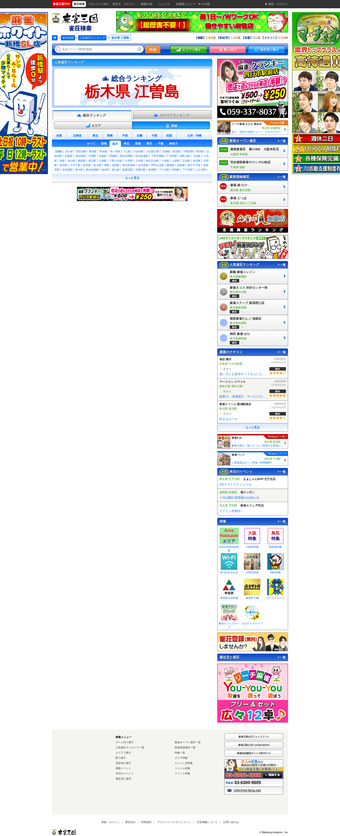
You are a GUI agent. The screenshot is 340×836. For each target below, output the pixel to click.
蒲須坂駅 (80, 155)
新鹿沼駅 (127, 169)
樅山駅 (116, 169)
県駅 (106, 165)
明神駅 (176, 169)
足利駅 (186, 160)
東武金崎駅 (92, 169)
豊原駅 (93, 151)
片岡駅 (92, 155)
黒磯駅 (59, 151)
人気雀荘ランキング (92, 37)
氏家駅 (68, 155)
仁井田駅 (172, 155)
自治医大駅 (153, 151)
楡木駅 (105, 169)
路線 (171, 125)
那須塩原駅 (141, 155)
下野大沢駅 (115, 160)
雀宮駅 (176, 151)
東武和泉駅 (128, 165)
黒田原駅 (81, 151)
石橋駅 (166, 151)
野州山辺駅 (157, 165)
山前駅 (176, 160)
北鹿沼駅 (140, 169)
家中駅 (79, 169)
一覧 (281, 141)
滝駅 (62, 160)
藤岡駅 (170, 165)
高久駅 (69, 151)
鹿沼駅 (92, 160)
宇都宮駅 (188, 151)
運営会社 (130, 822)
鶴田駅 (82, 160)
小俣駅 (165, 160)
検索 (153, 49)
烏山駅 (71, 160)
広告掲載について (207, 822)
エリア (93, 125)
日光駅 (139, 160)
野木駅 (103, 151)
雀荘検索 (68, 37)
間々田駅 (115, 151)
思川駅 (97, 165)
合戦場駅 (67, 169)
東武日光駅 (152, 160)
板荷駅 (152, 169)
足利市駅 (143, 165)
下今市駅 (188, 169)
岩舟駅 (63, 165)
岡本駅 (200, 151)
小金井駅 (138, 151)
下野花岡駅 (157, 155)
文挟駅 (103, 160)
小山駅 (127, 151)
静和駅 (181, 165)
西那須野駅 (126, 155)
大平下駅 (75, 165)
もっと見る (132, 178)
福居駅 (116, 165)
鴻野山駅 (185, 155)
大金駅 (197, 155)
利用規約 (146, 822)
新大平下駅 (194, 165)
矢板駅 (102, 155)
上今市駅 (201, 169)
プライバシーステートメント (174, 822)
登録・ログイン (110, 822)
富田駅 (197, 160)
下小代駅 (164, 169)
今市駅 (129, 160)
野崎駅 (113, 155)
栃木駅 (87, 165)
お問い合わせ (231, 822)
